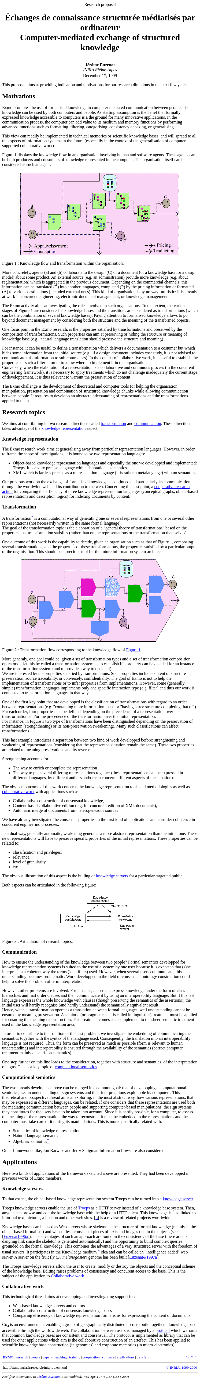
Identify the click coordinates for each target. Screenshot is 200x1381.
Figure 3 (9, 941)
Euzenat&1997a (143, 1257)
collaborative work (18, 791)
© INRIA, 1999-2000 (181, 1367)
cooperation (91, 1357)
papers (47, 1357)
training (74, 1357)
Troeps (84, 1208)
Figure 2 (9, 650)
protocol (162, 1330)
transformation (113, 423)
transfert (143, 1357)
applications (125, 1357)
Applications (19, 1161)
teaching (60, 1357)
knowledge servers (112, 876)
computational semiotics (76, 1066)
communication (147, 423)
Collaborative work (67, 1276)
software (108, 1357)
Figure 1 (9, 263)
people (35, 1357)
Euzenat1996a (15, 1236)
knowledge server (178, 1199)
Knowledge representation (30, 439)
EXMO (8, 1357)
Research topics (23, 412)
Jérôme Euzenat (48, 1377)
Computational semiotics (28, 1077)
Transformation (19, 507)
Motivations (18, 96)
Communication (19, 952)
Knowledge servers (22, 1188)
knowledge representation (64, 428)
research (22, 1357)
